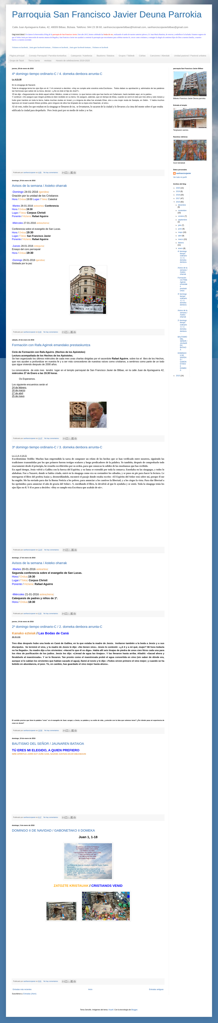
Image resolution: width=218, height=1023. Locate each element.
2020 (178, 188)
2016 (178, 202)
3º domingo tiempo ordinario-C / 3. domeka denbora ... (182, 300)
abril (180, 236)
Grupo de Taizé (17, 60)
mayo (180, 232)
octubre (181, 216)
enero (180, 248)
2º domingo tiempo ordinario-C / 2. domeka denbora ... (182, 326)
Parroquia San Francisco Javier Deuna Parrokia (107, 14)
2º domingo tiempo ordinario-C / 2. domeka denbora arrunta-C (57, 627)
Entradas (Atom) (29, 994)
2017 (178, 198)
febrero (181, 243)
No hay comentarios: (51, 172)
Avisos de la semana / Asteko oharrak (39, 186)
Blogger (134, 1010)
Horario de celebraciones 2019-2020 (73, 60)
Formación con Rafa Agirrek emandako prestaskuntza (51, 345)
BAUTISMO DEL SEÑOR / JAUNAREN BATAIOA (48, 744)
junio (180, 229)
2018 (178, 195)
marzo (181, 239)
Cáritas (142, 55)
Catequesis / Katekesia (81, 55)
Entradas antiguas (156, 989)
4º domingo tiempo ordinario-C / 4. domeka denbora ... (182, 257)
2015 (178, 376)
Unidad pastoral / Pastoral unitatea (190, 55)
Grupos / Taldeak (127, 55)
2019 (178, 191)
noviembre (182, 210)
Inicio (90, 989)
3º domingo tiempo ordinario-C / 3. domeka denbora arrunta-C (57, 447)
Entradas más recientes (22, 989)
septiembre (182, 220)
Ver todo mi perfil (180, 177)
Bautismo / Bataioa (105, 55)
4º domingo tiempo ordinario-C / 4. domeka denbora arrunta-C (57, 74)
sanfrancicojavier (183, 173)
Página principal (17, 55)
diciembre (182, 205)
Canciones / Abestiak (160, 55)
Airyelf (110, 1010)
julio (180, 225)
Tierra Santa (34, 60)
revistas (47, 60)
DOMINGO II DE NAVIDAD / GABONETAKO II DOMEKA (53, 830)
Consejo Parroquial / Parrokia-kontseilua (47, 55)
